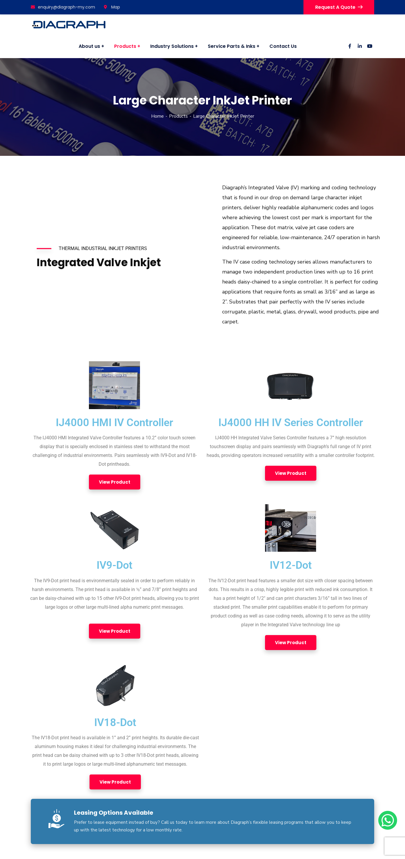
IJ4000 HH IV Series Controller (290, 422)
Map (112, 7)
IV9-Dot (114, 565)
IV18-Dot (115, 722)
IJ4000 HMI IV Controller (114, 422)
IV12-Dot (291, 565)
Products (178, 116)
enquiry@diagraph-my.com (63, 7)
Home (157, 116)
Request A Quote (338, 7)
